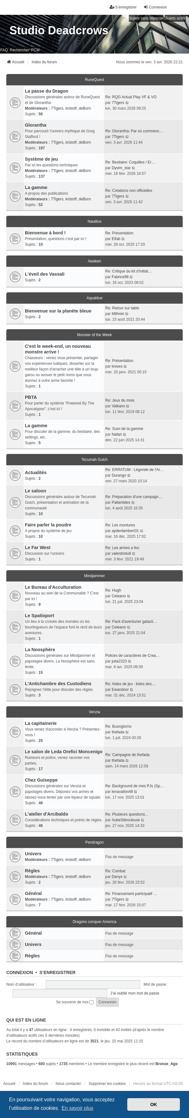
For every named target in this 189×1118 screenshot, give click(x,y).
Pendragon (94, 842)
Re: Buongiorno (118, 726)
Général (33, 893)
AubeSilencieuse (126, 820)
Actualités (36, 472)
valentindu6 (121, 553)
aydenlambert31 (125, 531)
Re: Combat (115, 871)
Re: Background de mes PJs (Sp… (134, 786)
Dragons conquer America (95, 922)
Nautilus (94, 221)
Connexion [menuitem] (155, 7)
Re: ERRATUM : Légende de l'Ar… (134, 469)
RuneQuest (94, 79)
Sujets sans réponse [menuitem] (146, 18)
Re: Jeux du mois (120, 400)
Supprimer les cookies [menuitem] (107, 1083)
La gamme (36, 187)
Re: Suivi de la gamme (124, 429)
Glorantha (35, 125)
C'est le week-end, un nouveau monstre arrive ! (58, 349)
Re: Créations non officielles (128, 190)
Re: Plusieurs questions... (126, 814)
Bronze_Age (167, 1064)
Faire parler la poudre (48, 524)
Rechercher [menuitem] (19, 50)
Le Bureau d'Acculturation (53, 587)
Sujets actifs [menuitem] (175, 18)
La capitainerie (41, 723)
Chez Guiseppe (41, 780)
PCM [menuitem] (35, 50)
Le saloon (35, 490)
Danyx (117, 876)
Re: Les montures (120, 525)
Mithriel (118, 314)
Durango (119, 475)
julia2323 (119, 661)
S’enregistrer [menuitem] (123, 7)
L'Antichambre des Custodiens (58, 683)
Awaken (94, 261)
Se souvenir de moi (75, 1002)
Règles (32, 870)
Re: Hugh (113, 590)
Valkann (118, 406)
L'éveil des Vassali (45, 274)
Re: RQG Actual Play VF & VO (131, 97)
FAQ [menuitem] (4, 50)
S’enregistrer (57, 972)
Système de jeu (41, 159)
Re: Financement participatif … (131, 894)
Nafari (117, 434)
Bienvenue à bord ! (45, 232)
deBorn (85, 108)
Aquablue (95, 298)
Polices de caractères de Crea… (132, 655)
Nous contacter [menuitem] (68, 1083)
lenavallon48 (122, 791)
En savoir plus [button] (78, 1108)
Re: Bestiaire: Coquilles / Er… (130, 162)
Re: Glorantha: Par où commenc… (134, 131)
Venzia (94, 712)
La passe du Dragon (46, 91)
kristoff (71, 108)
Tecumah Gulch (94, 459)
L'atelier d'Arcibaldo (46, 814)
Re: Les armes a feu (122, 548)
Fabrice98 (120, 277)
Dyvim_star (121, 168)
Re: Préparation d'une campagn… (133, 497)
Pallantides (121, 502)
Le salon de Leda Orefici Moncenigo (63, 751)
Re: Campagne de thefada (127, 755)
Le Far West (37, 547)
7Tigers (57, 108)
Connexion (19, 972)
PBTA (31, 397)
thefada (118, 732)
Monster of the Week (94, 335)
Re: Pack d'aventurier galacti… (131, 621)
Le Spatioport (39, 615)
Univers (33, 853)
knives (117, 366)
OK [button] (153, 1104)
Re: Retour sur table (122, 308)
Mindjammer (94, 576)
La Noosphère (40, 649)
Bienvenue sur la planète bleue (58, 310)
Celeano (119, 596)
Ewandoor (120, 689)
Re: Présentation (119, 233)
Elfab (116, 239)
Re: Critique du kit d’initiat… (128, 271)
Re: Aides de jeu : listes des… (130, 684)
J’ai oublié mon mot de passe (134, 993)
